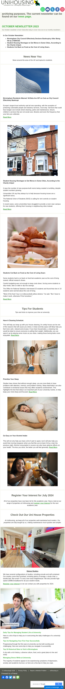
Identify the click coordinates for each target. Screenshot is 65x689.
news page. (25, 16)
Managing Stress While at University (17, 658)
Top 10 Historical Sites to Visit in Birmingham (20, 649)
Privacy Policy (22, 670)
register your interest (42, 503)
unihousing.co (54, 670)
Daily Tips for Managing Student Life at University (22, 632)
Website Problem (41, 670)
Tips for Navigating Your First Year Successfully (21, 641)
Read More (7, 117)
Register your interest (11, 584)
